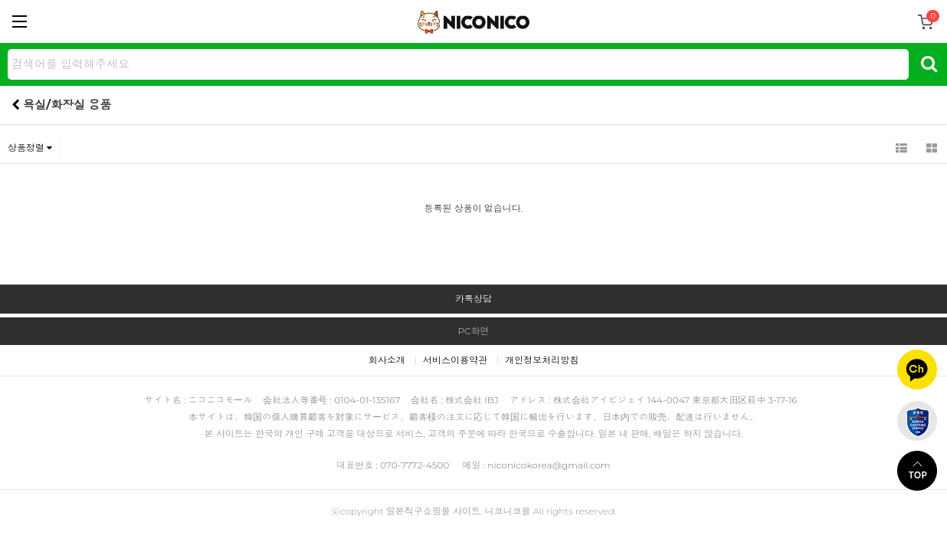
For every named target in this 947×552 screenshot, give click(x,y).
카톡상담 (473, 298)
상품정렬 (30, 147)
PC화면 (473, 331)
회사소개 (387, 360)
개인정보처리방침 (541, 360)
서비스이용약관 (455, 360)
